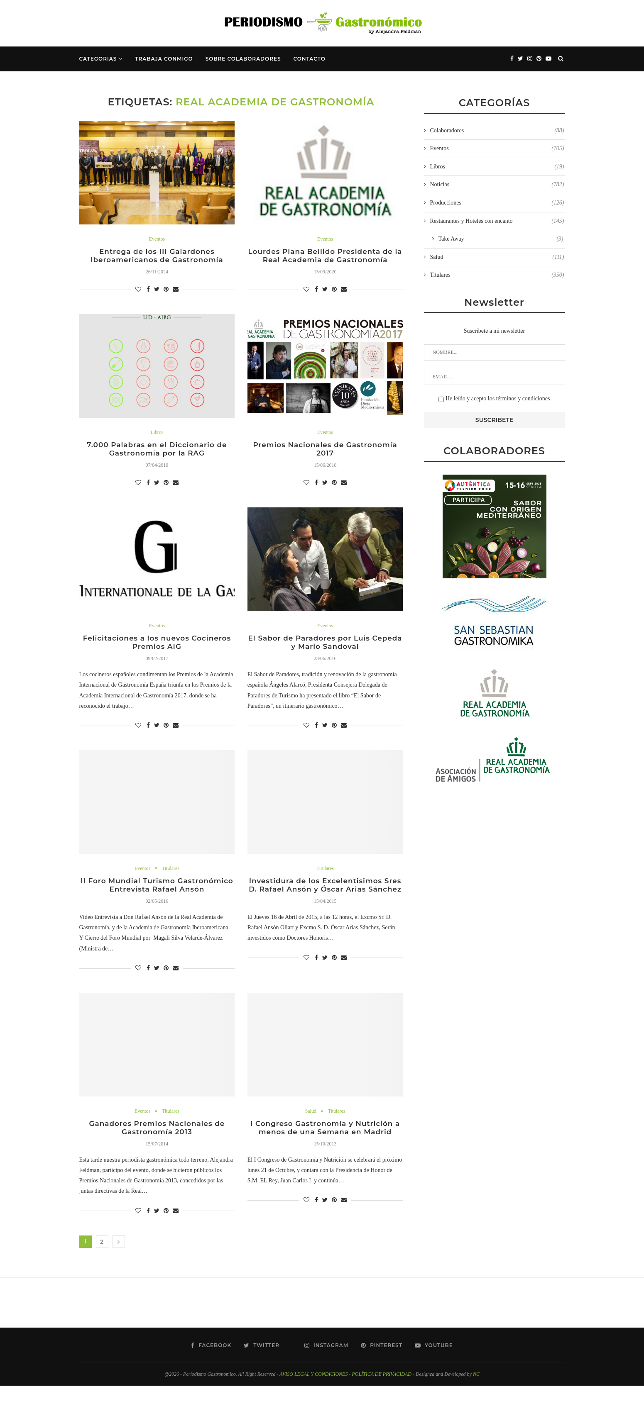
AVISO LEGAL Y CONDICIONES (313, 1394)
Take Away (500, 239)
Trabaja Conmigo (164, 59)
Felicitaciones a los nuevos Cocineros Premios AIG (156, 648)
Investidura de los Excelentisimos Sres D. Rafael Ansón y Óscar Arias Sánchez (325, 897)
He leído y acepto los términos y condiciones (494, 398)
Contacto (310, 59)
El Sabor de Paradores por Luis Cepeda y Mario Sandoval (325, 648)
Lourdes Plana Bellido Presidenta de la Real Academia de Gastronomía (325, 257)
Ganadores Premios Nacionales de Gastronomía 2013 (157, 1147)
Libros (157, 434)
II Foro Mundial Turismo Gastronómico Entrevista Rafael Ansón (157, 897)
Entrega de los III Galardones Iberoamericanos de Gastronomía (157, 257)
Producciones (497, 203)
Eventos (157, 239)
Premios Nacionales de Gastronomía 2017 (325, 452)
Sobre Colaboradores (243, 59)
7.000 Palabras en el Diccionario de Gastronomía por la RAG (157, 452)
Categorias (98, 59)
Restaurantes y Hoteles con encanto (497, 221)
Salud (310, 1129)
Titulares (171, 875)
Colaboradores (497, 131)
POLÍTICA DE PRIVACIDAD (381, 1394)
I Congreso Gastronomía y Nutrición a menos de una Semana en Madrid (325, 1147)
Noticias (497, 184)
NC (476, 1394)
